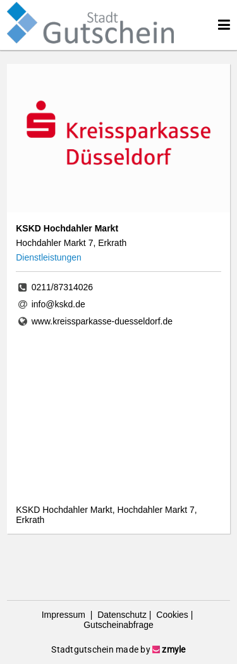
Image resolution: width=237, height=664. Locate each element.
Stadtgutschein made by (118, 649)
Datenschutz (121, 615)
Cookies (171, 615)
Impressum (65, 615)
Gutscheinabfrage (118, 625)
